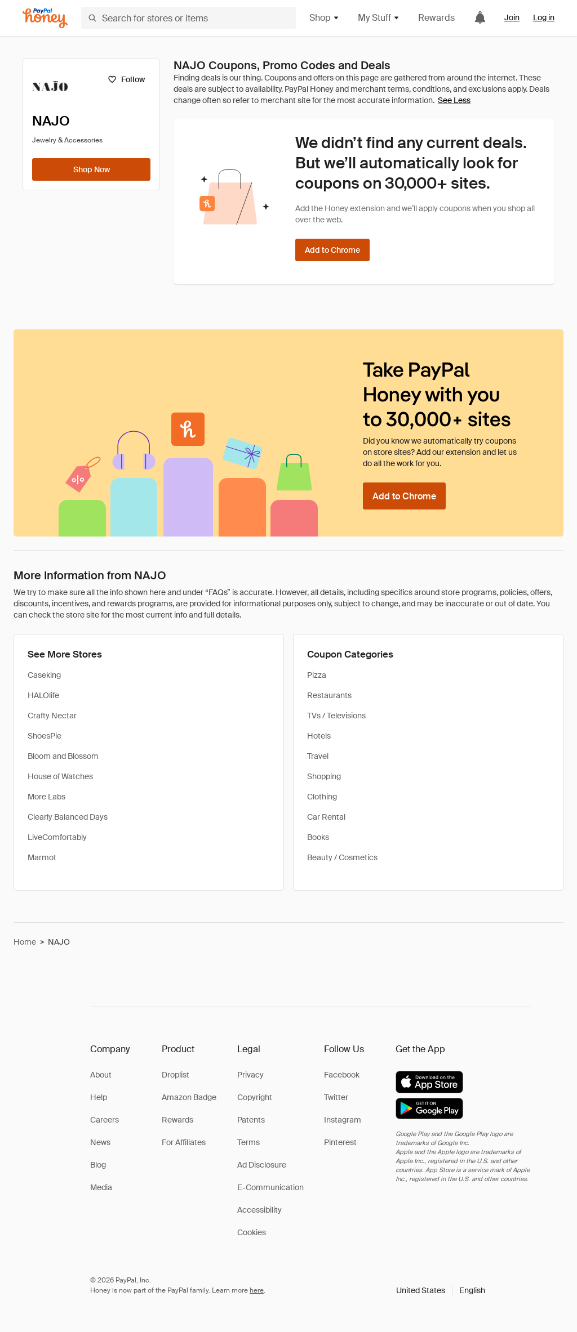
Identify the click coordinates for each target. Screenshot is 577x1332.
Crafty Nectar (52, 715)
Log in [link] (543, 17)
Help (98, 1097)
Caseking (44, 675)
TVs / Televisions (336, 715)
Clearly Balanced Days (68, 817)
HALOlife (43, 695)
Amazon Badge (189, 1097)
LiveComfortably (57, 837)
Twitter (336, 1097)
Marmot (42, 857)
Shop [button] (324, 18)
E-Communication (270, 1187)
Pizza (316, 675)
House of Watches (60, 776)
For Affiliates (184, 1142)
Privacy (250, 1075)
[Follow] (125, 79)
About (101, 1075)
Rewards (436, 18)
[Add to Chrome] (332, 250)
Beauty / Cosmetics (342, 857)
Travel (318, 756)
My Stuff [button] (379, 18)
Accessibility (259, 1210)
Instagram (342, 1120)
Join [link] (512, 17)
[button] (440, 1290)
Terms (248, 1142)
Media (101, 1187)
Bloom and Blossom (63, 756)
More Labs (46, 797)
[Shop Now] (91, 169)
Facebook (341, 1075)
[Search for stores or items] (188, 18)
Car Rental (326, 817)
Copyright (254, 1097)
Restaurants (329, 695)
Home (25, 942)
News (100, 1142)
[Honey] (45, 18)
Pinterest (340, 1142)
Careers (104, 1120)
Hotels (319, 736)
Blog (98, 1165)
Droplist (175, 1075)
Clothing (322, 797)
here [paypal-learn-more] (257, 1290)
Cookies (251, 1232)
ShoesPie (44, 736)
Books (318, 837)
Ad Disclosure (261, 1165)
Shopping (324, 776)
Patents (251, 1120)
